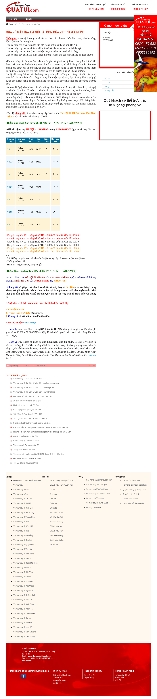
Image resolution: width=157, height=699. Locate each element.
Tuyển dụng (89, 678)
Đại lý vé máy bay (57, 540)
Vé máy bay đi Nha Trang (23, 554)
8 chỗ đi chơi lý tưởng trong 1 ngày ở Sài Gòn (31, 423)
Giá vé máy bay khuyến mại (61, 485)
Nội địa (107, 78)
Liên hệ (29, 19)
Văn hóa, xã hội (56, 512)
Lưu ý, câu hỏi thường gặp (133, 503)
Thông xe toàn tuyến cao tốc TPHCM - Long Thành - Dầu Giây (38, 454)
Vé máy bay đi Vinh (21, 522)
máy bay (92, 355)
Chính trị (53, 508)
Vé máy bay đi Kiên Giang (24, 636)
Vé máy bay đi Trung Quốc (97, 503)
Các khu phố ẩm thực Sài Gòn (25, 436)
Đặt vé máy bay (56, 526)
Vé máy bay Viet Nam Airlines (98, 494)
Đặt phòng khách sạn (62, 675)
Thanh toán (119, 677)
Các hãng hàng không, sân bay (99, 480)
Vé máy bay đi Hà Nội (22, 503)
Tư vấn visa (58, 678)
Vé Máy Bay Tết (56, 517)
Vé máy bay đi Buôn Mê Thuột (25, 563)
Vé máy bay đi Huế (21, 531)
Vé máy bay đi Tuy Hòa (22, 549)
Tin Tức (22, 24)
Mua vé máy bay (33, 24)
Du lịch (53, 489)
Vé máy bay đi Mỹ (93, 507)
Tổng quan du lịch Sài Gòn (24, 450)
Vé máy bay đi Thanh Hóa (24, 517)
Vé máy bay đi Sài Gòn (22, 499)
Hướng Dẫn (109, 90)
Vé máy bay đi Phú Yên (23, 609)
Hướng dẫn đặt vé (122, 675)
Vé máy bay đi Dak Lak (22, 623)
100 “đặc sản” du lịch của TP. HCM (27, 414)
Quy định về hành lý (131, 494)
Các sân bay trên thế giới (96, 484)
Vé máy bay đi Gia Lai (22, 618)
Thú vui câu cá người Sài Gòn (25, 463)
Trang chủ (13, 19)
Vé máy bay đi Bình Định (23, 604)
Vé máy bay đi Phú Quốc (23, 586)
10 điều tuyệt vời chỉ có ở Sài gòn (27, 401)
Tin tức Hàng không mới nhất (62, 480)
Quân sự (53, 503)
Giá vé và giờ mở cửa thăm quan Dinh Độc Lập (32, 396)
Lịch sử (53, 499)
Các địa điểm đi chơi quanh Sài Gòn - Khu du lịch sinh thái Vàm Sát (41, 427)
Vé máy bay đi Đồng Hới (23, 526)
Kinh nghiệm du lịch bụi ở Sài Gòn (27, 410)
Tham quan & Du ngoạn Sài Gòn (26, 445)
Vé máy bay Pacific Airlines (97, 489)
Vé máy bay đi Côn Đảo (23, 581)
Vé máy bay (18, 485)
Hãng (107, 86)
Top (93, 366)
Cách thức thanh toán (131, 480)
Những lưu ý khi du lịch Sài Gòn (26, 405)
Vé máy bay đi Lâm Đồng (23, 627)
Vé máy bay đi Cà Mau (22, 577)
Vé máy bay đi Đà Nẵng (23, 535)
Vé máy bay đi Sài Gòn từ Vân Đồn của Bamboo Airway (36, 383)
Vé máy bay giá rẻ (20, 494)
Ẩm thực (53, 494)
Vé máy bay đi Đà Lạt (22, 568)
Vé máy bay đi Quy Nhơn (23, 545)
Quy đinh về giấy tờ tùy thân (134, 489)
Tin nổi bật (54, 545)
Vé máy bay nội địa (21, 489)
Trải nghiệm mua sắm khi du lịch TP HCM (30, 419)
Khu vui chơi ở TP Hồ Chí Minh (26, 441)
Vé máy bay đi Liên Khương (24, 632)
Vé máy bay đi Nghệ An (23, 590)
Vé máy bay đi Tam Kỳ (22, 600)
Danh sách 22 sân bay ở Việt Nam (27, 480)
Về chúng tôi (89, 675)
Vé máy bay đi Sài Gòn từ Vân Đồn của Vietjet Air (33, 387)
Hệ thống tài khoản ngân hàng (135, 485)
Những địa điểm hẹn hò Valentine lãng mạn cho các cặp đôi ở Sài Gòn (42, 432)
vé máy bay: (29, 322)
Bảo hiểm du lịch (60, 680)
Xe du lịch (57, 683)
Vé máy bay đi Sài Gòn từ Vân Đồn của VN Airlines (34, 392)
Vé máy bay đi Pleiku (22, 558)
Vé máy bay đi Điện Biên (23, 508)
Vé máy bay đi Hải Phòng (23, 512)
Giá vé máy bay (56, 531)
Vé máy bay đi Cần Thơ (23, 572)
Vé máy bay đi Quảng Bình (24, 595)
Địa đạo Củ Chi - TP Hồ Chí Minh (27, 458)
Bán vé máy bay (56, 522)
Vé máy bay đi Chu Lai (22, 540)
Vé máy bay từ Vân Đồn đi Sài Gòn (27, 379)
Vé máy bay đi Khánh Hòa (24, 613)
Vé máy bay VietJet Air (95, 498)
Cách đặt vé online (130, 499)
